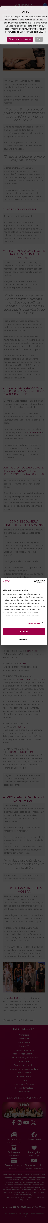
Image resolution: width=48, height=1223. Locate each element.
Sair (39, 39)
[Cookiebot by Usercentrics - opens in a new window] (34, 581)
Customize (24, 640)
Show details (34, 623)
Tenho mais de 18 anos (20, 39)
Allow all (24, 631)
